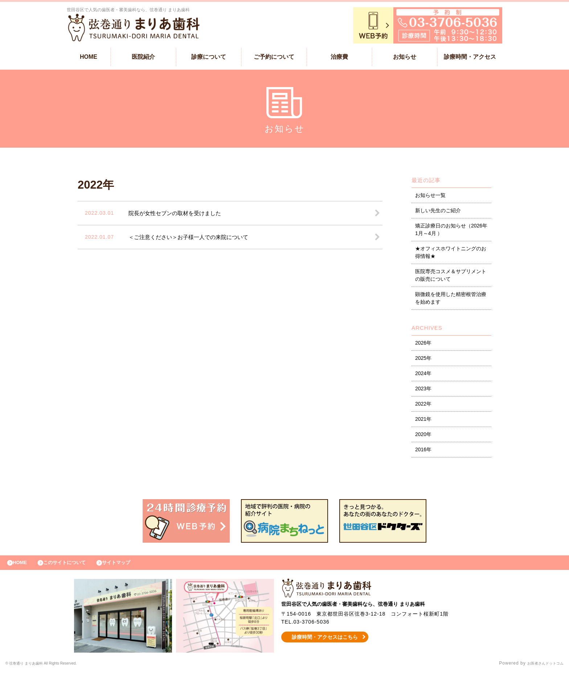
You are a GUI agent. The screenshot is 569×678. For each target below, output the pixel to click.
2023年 (423, 390)
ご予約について (274, 59)
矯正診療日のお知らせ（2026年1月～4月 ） (451, 231)
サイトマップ (132, 566)
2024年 (423, 375)
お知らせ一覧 (430, 197)
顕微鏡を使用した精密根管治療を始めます (450, 300)
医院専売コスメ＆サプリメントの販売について (450, 277)
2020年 (423, 436)
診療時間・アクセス (470, 59)
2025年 (423, 360)
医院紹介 (143, 59)
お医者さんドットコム (540, 668)
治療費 (339, 59)
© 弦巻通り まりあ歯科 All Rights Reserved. (54, 668)
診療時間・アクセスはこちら (325, 642)
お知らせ (404, 59)
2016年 (423, 451)
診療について (208, 59)
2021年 (423, 421)
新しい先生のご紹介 (438, 212)
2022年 (423, 405)
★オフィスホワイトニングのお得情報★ (450, 254)
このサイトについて (73, 566)
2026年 (423, 345)
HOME (88, 59)
